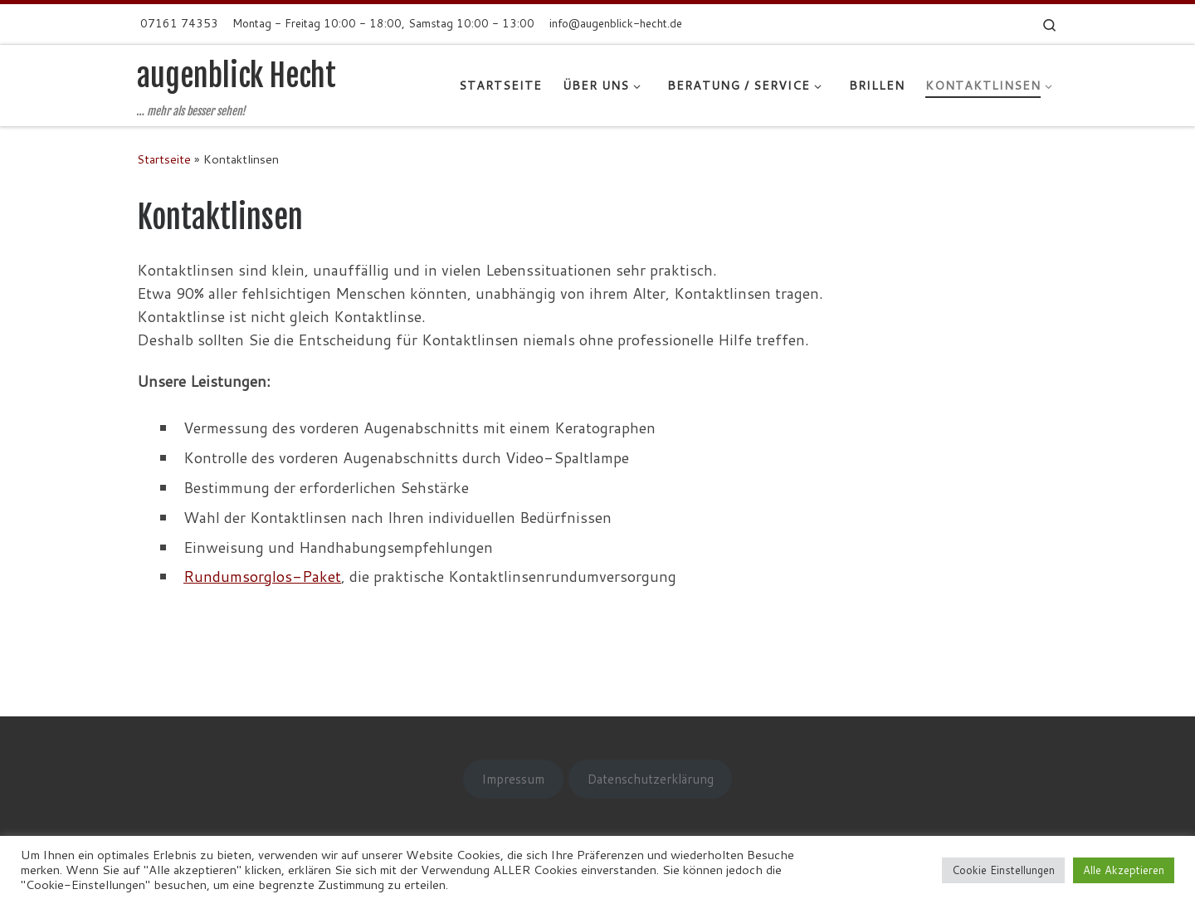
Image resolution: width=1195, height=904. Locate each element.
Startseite (164, 159)
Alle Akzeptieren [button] (1123, 869)
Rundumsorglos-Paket (262, 576)
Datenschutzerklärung (651, 779)
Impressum (512, 779)
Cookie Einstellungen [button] (1003, 869)
